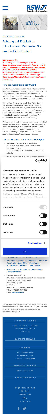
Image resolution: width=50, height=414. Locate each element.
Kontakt (25, 391)
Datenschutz (25, 394)
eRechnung (25, 331)
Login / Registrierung (25, 388)
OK (25, 251)
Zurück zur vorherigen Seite (13, 37)
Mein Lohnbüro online (25, 352)
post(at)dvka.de (18, 292)
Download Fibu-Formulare (25, 328)
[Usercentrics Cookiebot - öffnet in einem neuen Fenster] (35, 161)
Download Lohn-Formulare (25, 358)
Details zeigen (34, 243)
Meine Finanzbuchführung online (25, 325)
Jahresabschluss (25, 339)
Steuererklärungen (25, 366)
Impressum (25, 401)
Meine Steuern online (25, 370)
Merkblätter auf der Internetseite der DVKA (23, 257)
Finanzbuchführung (25, 321)
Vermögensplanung (25, 378)
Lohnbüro (25, 348)
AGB (25, 398)
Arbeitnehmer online (25, 355)
